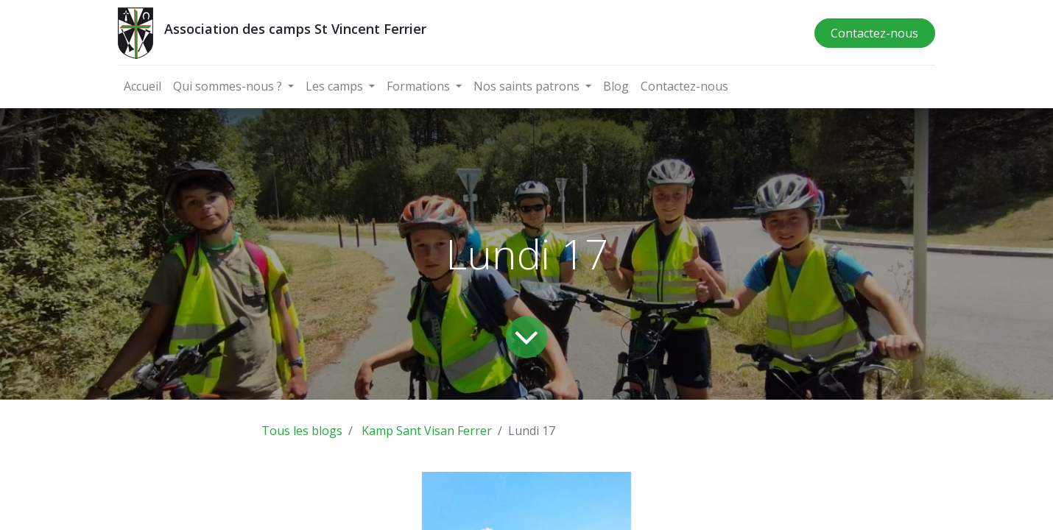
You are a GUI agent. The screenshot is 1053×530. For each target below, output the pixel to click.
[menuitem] (142, 86)
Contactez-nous (874, 33)
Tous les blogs (301, 431)
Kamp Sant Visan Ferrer (427, 431)
